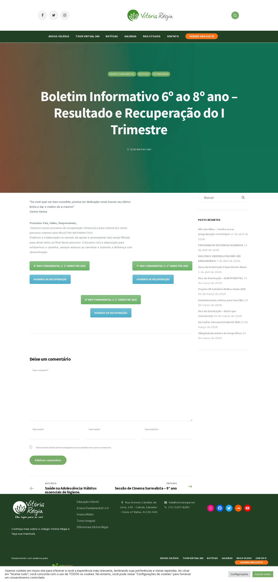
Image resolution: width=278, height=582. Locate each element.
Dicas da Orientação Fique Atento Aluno (222, 267)
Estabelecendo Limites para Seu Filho (221, 300)
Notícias (112, 36)
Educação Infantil (88, 502)
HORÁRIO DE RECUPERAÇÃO (50, 279)
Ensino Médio (85, 514)
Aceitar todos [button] (263, 574)
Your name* (38, 429)
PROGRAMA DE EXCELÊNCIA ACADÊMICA (220, 245)
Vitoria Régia (161, 74)
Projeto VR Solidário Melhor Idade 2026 (221, 289)
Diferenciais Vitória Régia (92, 527)
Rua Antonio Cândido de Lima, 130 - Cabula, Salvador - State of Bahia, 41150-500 (138, 507)
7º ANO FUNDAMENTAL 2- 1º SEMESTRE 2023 (162, 266)
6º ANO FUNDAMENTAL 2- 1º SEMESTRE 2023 (59, 266)
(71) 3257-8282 (176, 507)
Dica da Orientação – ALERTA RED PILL (220, 278)
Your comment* (40, 370)
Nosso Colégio (59, 36)
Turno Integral (86, 521)
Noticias (144, 74)
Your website (151, 429)
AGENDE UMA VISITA (201, 36)
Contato (173, 36)
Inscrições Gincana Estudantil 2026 (219, 322)
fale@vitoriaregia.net (179, 502)
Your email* (94, 429)
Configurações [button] (239, 574)
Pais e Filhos (152, 36)
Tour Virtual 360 (87, 36)
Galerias (130, 36)
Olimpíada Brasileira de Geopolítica (220, 333)
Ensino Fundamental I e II (93, 508)
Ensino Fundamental (122, 74)
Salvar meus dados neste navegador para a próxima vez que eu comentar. (73, 447)
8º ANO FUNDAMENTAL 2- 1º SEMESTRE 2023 (111, 299)
